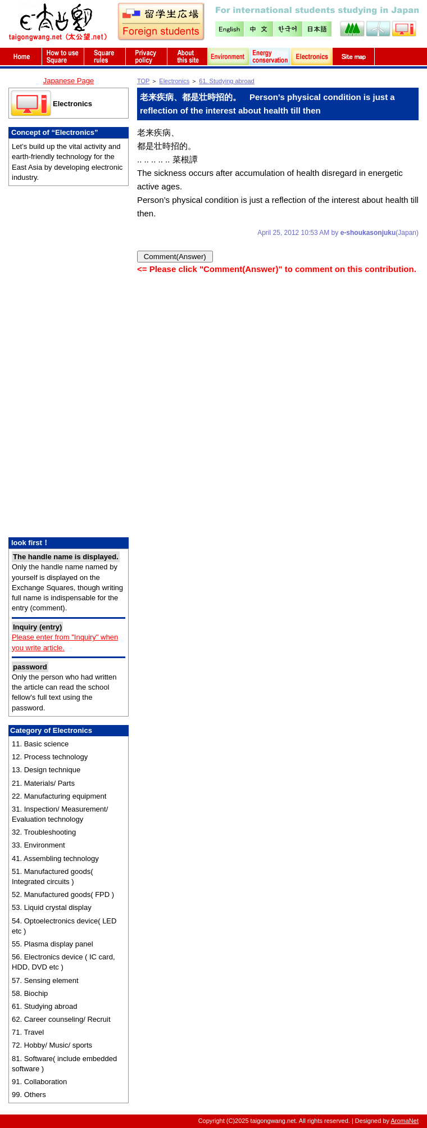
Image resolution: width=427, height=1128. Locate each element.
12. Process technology (50, 757)
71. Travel (28, 1032)
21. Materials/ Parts (43, 783)
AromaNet (404, 1120)
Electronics (72, 103)
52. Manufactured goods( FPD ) (63, 894)
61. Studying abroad (44, 1006)
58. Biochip (30, 993)
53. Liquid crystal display (52, 907)
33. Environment (38, 845)
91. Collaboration (39, 1081)
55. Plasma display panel (52, 944)
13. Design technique (46, 769)
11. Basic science (40, 744)
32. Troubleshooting (44, 832)
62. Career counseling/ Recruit (61, 1019)
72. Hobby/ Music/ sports (52, 1045)
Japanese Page (68, 80)
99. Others (29, 1094)
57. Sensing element (45, 980)
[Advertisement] (68, 363)
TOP (143, 81)
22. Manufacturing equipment (59, 796)
